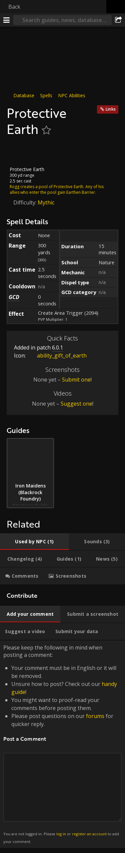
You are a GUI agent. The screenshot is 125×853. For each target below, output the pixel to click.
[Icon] (18, 151)
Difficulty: (25, 202)
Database (23, 95)
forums (95, 716)
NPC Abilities (71, 95)
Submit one (76, 379)
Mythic (46, 202)
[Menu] (6, 20)
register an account (89, 833)
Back (14, 6)
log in (61, 833)
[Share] (118, 20)
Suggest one (76, 403)
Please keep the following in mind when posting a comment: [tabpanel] (62, 744)
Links (111, 109)
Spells (46, 95)
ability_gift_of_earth (57, 355)
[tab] (34, 541)
